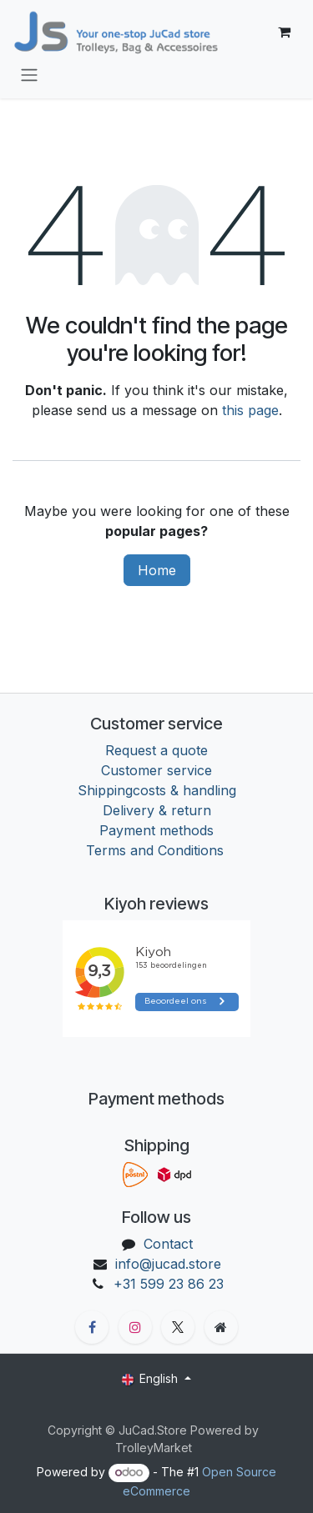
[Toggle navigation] (29, 74)
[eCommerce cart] (283, 31)
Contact (168, 1243)
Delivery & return (157, 810)
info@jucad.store (168, 1263)
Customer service (156, 770)
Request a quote (156, 750)
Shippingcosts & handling (157, 790)
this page (250, 410)
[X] (177, 1327)
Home (157, 570)
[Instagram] (135, 1327)
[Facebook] (92, 1327)
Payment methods (156, 830)
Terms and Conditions (157, 850)
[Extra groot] (221, 1327)
